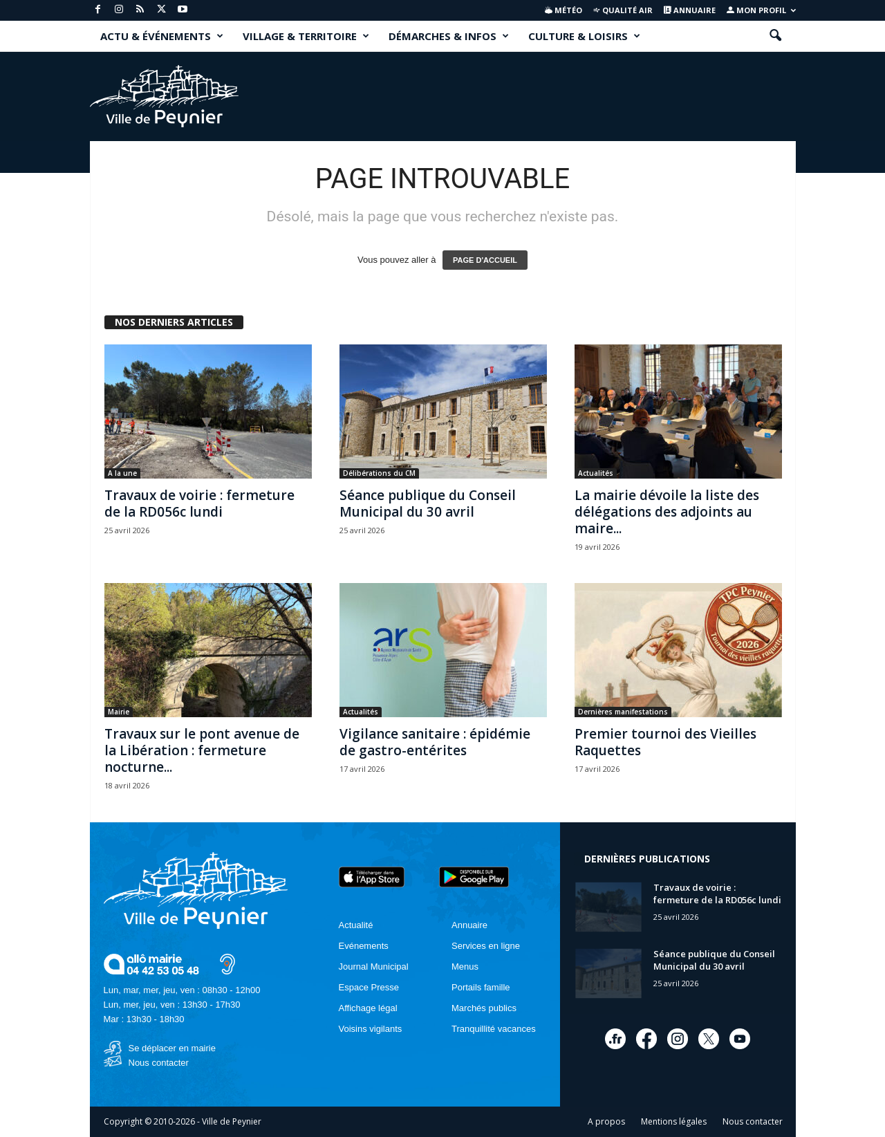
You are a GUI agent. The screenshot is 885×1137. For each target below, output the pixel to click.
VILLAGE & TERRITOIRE (306, 36)
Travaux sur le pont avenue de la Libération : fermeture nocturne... (201, 750)
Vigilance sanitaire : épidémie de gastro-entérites (434, 742)
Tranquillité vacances (493, 1029)
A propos (606, 1121)
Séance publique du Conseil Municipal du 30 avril (427, 503)
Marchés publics (483, 1008)
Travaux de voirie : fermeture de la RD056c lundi (199, 503)
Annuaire (690, 10)
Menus (464, 966)
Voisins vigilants (370, 1029)
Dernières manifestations (623, 712)
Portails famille (480, 987)
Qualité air (623, 10)
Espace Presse (369, 987)
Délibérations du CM (379, 473)
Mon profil (761, 10)
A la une (122, 473)
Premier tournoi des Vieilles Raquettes (665, 742)
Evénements (364, 946)
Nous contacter (159, 1062)
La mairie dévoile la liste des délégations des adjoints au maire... (667, 511)
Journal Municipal (374, 966)
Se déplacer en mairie (172, 1048)
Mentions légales (674, 1121)
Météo (563, 10)
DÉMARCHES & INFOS (449, 36)
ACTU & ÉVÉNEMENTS (161, 36)
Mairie (118, 712)
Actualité (356, 925)
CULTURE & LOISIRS (584, 36)
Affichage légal (368, 1008)
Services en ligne (485, 946)
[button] (775, 36)
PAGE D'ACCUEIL (485, 260)
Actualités (595, 473)
